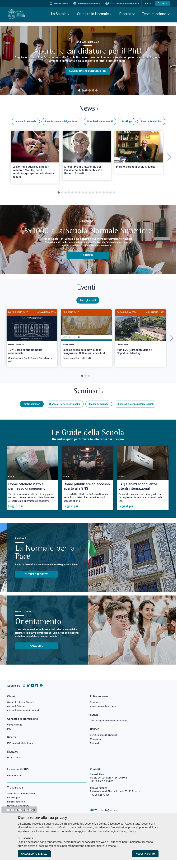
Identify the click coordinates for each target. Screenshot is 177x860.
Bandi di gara (14, 797)
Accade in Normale (25, 122)
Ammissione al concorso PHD (87, 71)
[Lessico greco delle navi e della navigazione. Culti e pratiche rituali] (86, 338)
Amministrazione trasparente (23, 793)
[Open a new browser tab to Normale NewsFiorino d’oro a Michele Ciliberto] (138, 152)
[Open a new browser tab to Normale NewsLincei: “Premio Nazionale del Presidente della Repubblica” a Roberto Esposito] (87, 156)
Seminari (88, 394)
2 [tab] (82, 90)
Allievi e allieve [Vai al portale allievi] (61, 3)
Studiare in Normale (93, 14)
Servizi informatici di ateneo (104, 734)
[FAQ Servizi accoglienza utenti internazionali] (143, 481)
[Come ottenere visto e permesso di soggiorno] (32, 481)
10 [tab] (89, 193)
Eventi (88, 289)
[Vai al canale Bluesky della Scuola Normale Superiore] (28, 684)
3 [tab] (86, 90)
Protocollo (95, 742)
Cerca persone (15, 775)
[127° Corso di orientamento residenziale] (32, 340)
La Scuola (59, 14)
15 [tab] (107, 193)
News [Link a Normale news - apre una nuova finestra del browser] (88, 109)
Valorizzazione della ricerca (104, 705)
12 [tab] (96, 193)
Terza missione (154, 14)
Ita (147, 3)
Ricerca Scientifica (151, 122)
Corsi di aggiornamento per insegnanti (110, 719)
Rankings (127, 122)
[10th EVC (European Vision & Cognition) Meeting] (140, 336)
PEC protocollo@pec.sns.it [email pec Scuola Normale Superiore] (106, 810)
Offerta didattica (16, 757)
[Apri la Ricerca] (162, 3)
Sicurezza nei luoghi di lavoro (22, 810)
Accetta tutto (145, 853)
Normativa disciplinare (19, 806)
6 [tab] (96, 90)
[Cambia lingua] (150, 3)
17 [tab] (114, 193)
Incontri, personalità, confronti (61, 122)
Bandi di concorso (16, 802)
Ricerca (125, 14)
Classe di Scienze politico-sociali (135, 406)
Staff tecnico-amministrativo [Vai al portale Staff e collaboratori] (124, 3)
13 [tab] (100, 193)
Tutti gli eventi (88, 301)
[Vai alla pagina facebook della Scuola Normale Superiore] (36, 684)
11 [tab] (93, 193)
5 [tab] (93, 90)
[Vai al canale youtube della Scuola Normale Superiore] (41, 684)
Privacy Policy (127, 831)
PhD (9, 728)
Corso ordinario (15, 724)
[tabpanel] (88, 60)
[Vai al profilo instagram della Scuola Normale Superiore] (24, 684)
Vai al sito (36, 648)
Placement (95, 701)
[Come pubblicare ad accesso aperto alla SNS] (87, 481)
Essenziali (27, 838)
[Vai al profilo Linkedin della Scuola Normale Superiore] (32, 684)
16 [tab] (110, 193)
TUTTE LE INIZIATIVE (36, 576)
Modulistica (96, 738)
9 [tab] (86, 193)
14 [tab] (103, 193)
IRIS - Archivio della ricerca (21, 742)
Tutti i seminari (32, 406)
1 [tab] (79, 90)
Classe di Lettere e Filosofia (64, 406)
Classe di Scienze (98, 406)
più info (88, 255)
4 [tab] (89, 90)
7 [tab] (79, 193)
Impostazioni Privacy (19, 809)
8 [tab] (83, 193)
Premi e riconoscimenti (100, 122)
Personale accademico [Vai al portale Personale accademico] (89, 3)
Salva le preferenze (34, 853)
